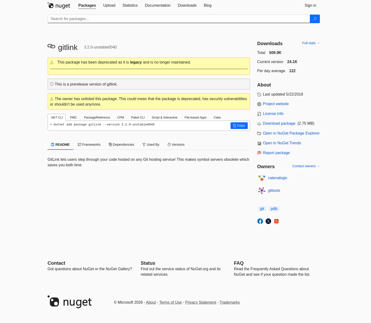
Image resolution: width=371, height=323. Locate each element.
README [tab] (60, 144)
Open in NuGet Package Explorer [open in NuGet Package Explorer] (291, 133)
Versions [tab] (176, 144)
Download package (279, 123)
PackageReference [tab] (97, 117)
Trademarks (230, 302)
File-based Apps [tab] (196, 117)
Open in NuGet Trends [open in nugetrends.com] (282, 143)
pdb (274, 209)
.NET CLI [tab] (56, 117)
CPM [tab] (120, 117)
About (151, 302)
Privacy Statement (200, 302)
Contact (56, 263)
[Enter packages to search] (179, 19)
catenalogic (277, 178)
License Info (273, 114)
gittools (274, 190)
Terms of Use (170, 302)
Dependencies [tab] (121, 144)
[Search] (315, 19)
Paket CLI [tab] (138, 117)
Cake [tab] (217, 117)
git (262, 209)
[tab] (87, 5)
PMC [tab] (73, 117)
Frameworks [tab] (89, 144)
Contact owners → (306, 166)
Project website (276, 104)
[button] (149, 62)
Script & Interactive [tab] (164, 117)
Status (148, 263)
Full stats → (311, 43)
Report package (276, 153)
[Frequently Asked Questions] (239, 263)
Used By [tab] (150, 144)
